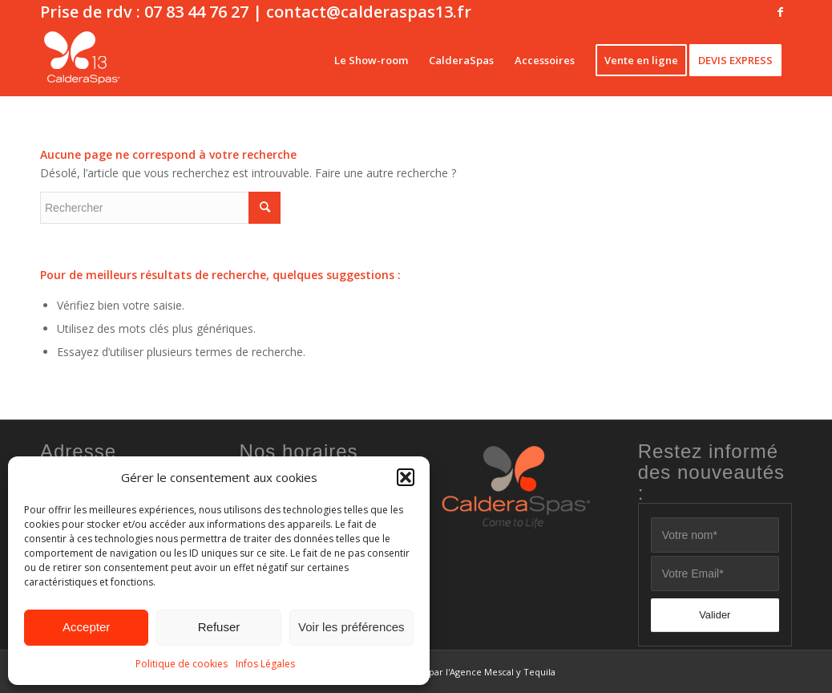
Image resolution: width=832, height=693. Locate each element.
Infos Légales (265, 664)
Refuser (219, 627)
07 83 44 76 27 (196, 11)
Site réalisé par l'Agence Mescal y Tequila (467, 672)
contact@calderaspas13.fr (368, 11)
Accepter (86, 627)
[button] (406, 477)
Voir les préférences (351, 627)
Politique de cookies (181, 664)
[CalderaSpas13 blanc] (82, 60)
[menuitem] (371, 60)
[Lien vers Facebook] (780, 12)
